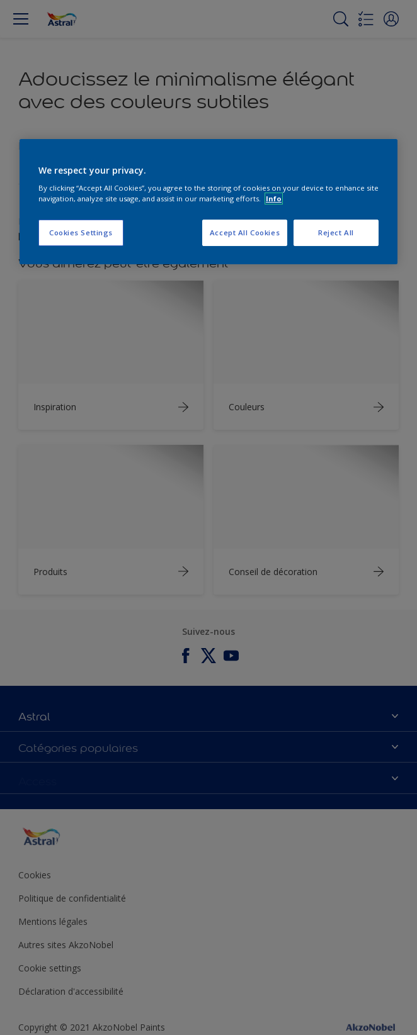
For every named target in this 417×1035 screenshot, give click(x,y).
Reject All (336, 233)
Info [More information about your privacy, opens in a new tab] (274, 198)
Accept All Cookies (245, 233)
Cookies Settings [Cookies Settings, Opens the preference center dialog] (81, 233)
